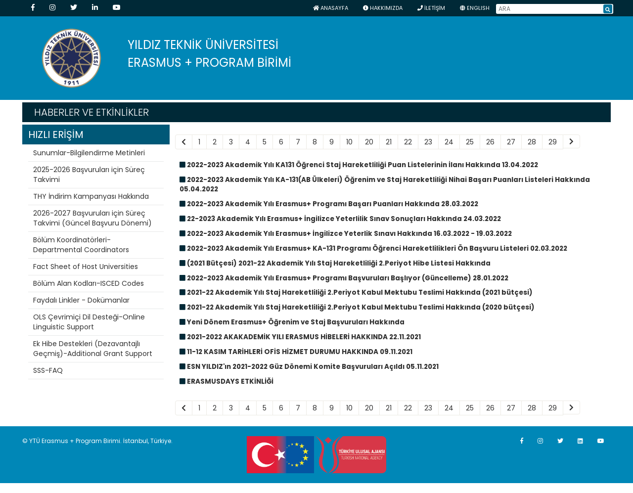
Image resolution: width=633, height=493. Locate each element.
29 (552, 142)
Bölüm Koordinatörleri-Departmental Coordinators (81, 245)
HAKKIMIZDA (383, 8)
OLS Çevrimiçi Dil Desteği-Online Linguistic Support (89, 322)
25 (470, 142)
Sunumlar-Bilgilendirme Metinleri (89, 153)
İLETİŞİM (431, 8)
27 (511, 142)
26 (490, 142)
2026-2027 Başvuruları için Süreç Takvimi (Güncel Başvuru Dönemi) (92, 218)
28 (532, 142)
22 (408, 142)
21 (389, 142)
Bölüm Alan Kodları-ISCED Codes (88, 283)
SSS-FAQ (48, 370)
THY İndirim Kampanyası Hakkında (91, 196)
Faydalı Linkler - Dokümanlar (81, 300)
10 (349, 142)
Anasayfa (330, 8)
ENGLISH (475, 8)
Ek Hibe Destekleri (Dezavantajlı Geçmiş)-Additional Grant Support (92, 349)
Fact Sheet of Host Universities (85, 266)
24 (449, 142)
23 (428, 142)
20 (369, 142)
